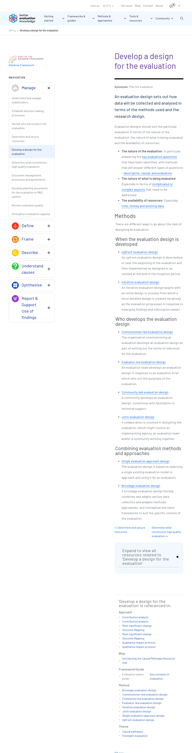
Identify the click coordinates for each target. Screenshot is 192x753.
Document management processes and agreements (28, 177)
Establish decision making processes (28, 113)
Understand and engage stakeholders (26, 100)
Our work (126, 5)
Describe (30, 252)
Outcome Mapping (133, 629)
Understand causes (32, 269)
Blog (138, 5)
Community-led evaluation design (145, 392)
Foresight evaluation (135, 735)
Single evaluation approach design (146, 461)
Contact (148, 5)
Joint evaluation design (138, 417)
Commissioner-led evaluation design (147, 332)
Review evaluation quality (27, 205)
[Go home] (24, 18)
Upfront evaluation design (140, 252)
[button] (181, 18)
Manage (29, 87)
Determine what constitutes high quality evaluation (29, 164)
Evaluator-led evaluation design (144, 362)
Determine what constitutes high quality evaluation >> (166, 532)
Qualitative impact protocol (138, 642)
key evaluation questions (159, 157)
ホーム (12, 30)
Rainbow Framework (21, 65)
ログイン (108, 5)
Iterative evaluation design (140, 282)
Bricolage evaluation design (141, 486)
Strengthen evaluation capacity (31, 214)
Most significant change (137, 625)
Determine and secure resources (25, 139)
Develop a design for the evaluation (39, 30)
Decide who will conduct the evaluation (29, 126)
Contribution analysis (135, 617)
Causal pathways (132, 731)
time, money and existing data (143, 206)
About (159, 5)
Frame (28, 238)
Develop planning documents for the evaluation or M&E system (30, 192)
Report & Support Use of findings (30, 308)
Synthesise (32, 284)
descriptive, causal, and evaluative (148, 173)
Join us (94, 5)
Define (28, 225)
